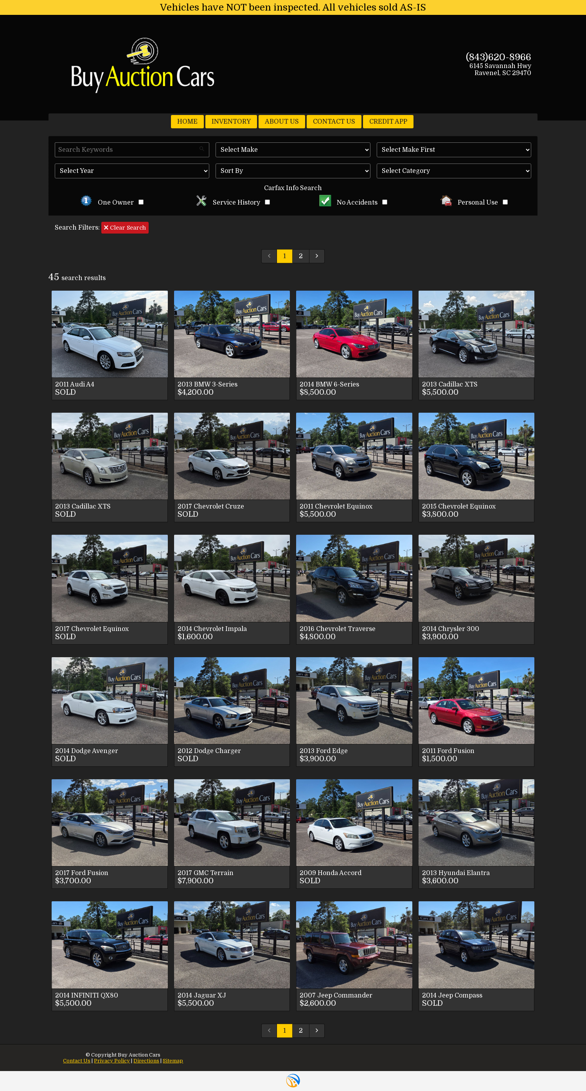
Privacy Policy (112, 1061)
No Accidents (353, 202)
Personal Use (474, 202)
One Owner (112, 202)
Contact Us (76, 1061)
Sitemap (173, 1061)
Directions (146, 1061)
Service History (232, 202)
